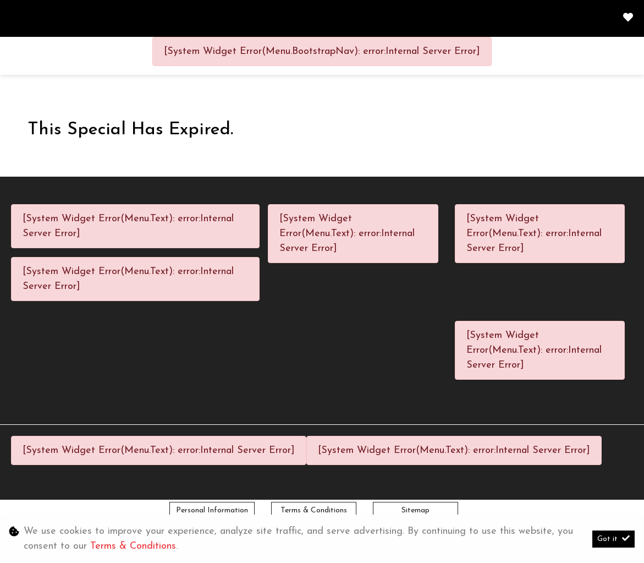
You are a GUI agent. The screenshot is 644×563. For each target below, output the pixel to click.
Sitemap (415, 510)
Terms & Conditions (313, 510)
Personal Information (212, 510)
